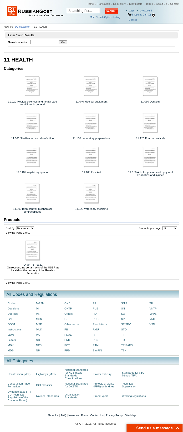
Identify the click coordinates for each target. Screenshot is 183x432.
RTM (95, 345)
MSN (39, 319)
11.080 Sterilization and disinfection (32, 138)
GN (10, 319)
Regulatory (119, 3)
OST (67, 319)
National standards (47, 396)
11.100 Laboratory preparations (92, 138)
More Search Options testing (105, 17)
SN (123, 308)
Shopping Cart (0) (141, 14)
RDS (95, 319)
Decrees (13, 313)
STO (124, 329)
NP (38, 350)
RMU (96, 329)
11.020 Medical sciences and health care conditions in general (32, 103)
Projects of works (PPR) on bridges (103, 385)
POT (67, 345)
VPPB (153, 313)
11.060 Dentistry (150, 101)
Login (131, 10)
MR (38, 313)
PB (66, 329)
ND (38, 340)
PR (95, 303)
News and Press (78, 415)
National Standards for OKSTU (76, 385)
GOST (11, 324)
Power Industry (102, 374)
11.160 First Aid (91, 172)
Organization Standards (72, 396)
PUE (95, 308)
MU (38, 334)
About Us (161, 3)
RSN (95, 340)
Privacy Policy (114, 415)
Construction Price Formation (19, 385)
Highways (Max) (46, 374)
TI (122, 334)
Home (90, 3)
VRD (152, 319)
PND (67, 340)
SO (123, 313)
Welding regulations (134, 396)
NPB (38, 345)
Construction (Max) (19, 374)
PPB (67, 350)
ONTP (68, 308)
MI (37, 308)
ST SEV (126, 324)
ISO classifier (22, 26)
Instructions (14, 329)
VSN (152, 324)
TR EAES (127, 345)
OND (67, 303)
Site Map (130, 415)
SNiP (124, 303)
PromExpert (100, 396)
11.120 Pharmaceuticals (150, 138)
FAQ (63, 415)
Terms (149, 3)
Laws (11, 334)
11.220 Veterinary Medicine (91, 208)
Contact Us (97, 415)
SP (123, 319)
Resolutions (100, 324)
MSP (39, 324)
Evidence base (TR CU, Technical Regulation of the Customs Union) (19, 396)
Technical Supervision (129, 385)
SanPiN (97, 350)
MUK (39, 329)
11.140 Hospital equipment (32, 172)
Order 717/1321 (33, 264)
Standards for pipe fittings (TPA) (133, 374)
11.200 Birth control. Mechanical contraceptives (32, 210)
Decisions (13, 308)
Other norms (71, 324)
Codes (11, 303)
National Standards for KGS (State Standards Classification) (76, 374)
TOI (123, 340)
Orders (68, 313)
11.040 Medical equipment (91, 101)
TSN (124, 350)
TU (151, 303)
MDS (11, 350)
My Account (145, 10)
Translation (103, 3)
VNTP (153, 308)
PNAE (68, 334)
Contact (174, 3)
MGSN (40, 303)
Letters (12, 340)
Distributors (135, 3)
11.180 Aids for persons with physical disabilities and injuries (150, 173)
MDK (11, 345)
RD (95, 313)
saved (133, 20)
